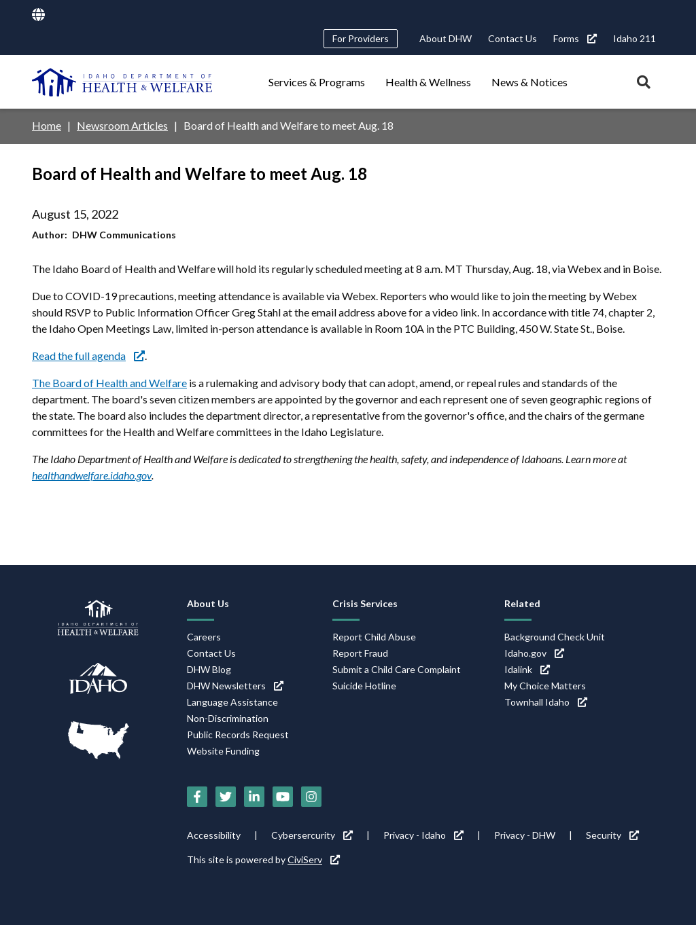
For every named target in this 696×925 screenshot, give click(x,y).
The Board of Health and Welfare (109, 382)
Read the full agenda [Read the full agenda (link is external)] (88, 355)
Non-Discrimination (227, 718)
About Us (208, 603)
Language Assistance (232, 702)
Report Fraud (360, 653)
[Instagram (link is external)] (311, 796)
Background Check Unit (554, 636)
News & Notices (529, 81)
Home (46, 125)
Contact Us (512, 38)
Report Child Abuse (374, 636)
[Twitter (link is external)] (225, 796)
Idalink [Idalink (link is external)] (527, 669)
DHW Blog (209, 669)
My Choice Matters (545, 685)
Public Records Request (238, 734)
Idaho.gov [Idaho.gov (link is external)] (534, 653)
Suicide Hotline (364, 685)
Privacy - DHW (524, 835)
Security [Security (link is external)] (612, 835)
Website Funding (223, 751)
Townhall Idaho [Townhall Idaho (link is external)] (545, 702)
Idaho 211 (634, 38)
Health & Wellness (428, 81)
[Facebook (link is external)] (197, 796)
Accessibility (214, 835)
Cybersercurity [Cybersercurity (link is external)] (312, 835)
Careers (204, 636)
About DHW (445, 38)
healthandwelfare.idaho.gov (92, 475)
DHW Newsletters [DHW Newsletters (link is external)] (235, 685)
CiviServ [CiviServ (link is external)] (314, 859)
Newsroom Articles (122, 125)
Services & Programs (316, 81)
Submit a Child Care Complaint (396, 669)
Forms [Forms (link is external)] (575, 38)
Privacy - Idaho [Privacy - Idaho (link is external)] (423, 835)
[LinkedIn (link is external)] (254, 796)
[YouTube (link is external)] (283, 796)
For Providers (360, 38)
